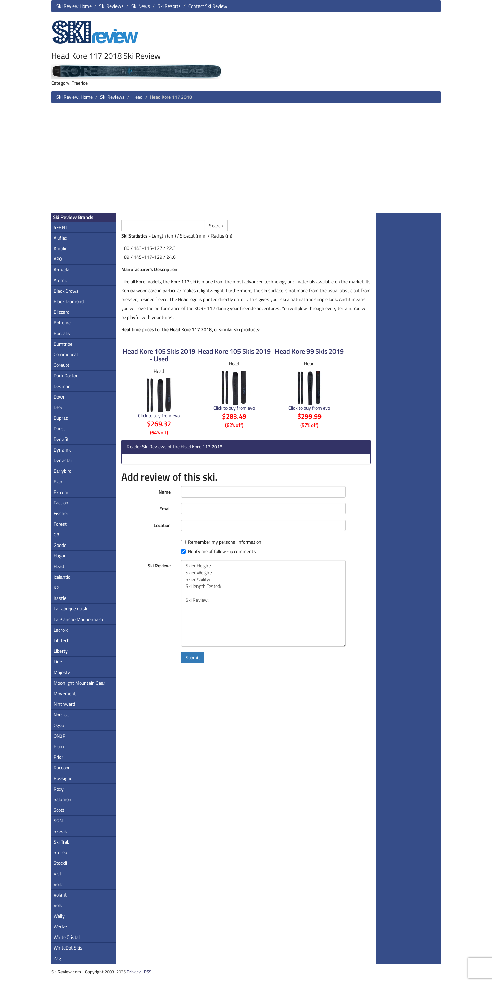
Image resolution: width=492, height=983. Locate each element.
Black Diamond (69, 301)
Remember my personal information (221, 542)
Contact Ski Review (207, 6)
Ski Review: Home (74, 96)
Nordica (61, 714)
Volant (60, 894)
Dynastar (63, 460)
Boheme (62, 322)
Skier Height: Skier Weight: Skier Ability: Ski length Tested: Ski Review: (263, 603)
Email (165, 508)
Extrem (61, 492)
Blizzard (61, 311)
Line (58, 661)
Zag (57, 958)
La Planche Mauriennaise (79, 619)
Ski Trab (61, 841)
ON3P (59, 735)
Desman (62, 386)
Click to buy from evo (159, 415)
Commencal (66, 354)
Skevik (60, 831)
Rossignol (63, 778)
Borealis (62, 333)
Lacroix (61, 629)
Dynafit (61, 439)
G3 (56, 534)
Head (137, 96)
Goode (60, 545)
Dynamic (62, 449)
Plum (59, 746)
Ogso (59, 725)
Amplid (60, 248)
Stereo (60, 852)
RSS (147, 971)
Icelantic (62, 576)
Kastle (60, 598)
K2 (56, 587)
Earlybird (62, 470)
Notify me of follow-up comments (218, 551)
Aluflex (60, 237)
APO (58, 258)
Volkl (58, 905)
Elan (58, 481)
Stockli (60, 862)
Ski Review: (159, 565)
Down (60, 396)
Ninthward (64, 704)
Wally (59, 915)
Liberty (61, 651)
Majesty (62, 672)
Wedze (60, 926)
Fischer (61, 513)
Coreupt (61, 364)
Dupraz (61, 417)
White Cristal (67, 937)
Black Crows (66, 290)
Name (165, 491)
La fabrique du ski (71, 608)
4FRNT (60, 227)
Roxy (59, 788)
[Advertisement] (246, 160)
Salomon (62, 799)
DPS (58, 407)
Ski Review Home (74, 6)
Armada (61, 269)
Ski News (140, 6)
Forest (60, 523)
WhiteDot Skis (68, 947)
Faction (61, 502)
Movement (65, 693)
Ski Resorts (169, 6)
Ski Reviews (111, 6)
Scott (59, 809)
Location (162, 525)
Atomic (61, 280)
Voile (58, 884)
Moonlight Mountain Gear (79, 682)
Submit (193, 657)
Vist (58, 873)
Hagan (60, 555)
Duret (59, 428)
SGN (58, 820)
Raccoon (62, 767)
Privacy (134, 971)
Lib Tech (62, 640)
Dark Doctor (66, 375)
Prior (58, 756)
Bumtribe (63, 343)
